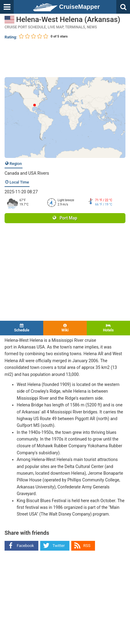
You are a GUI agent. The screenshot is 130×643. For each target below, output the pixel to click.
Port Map (65, 218)
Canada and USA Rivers (27, 173)
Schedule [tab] (21, 327)
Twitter (58, 545)
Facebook (25, 545)
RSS (86, 545)
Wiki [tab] (65, 327)
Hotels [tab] (108, 327)
